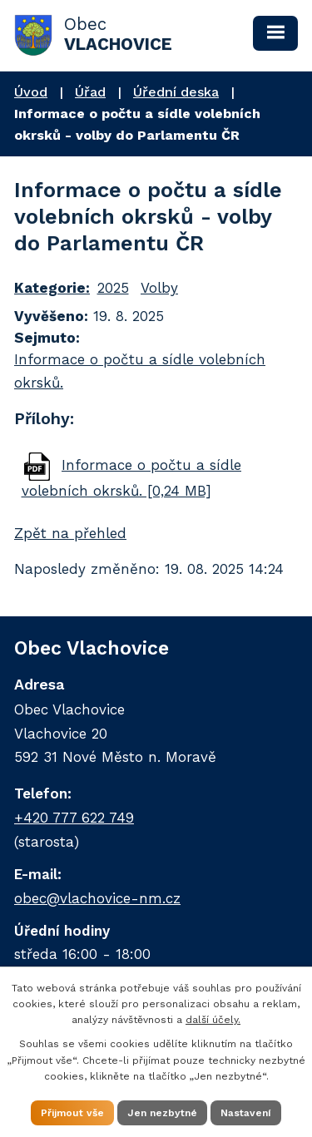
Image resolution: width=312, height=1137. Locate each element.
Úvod (30, 92)
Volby (159, 287)
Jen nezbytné (162, 1113)
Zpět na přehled (70, 533)
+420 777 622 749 (74, 817)
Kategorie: (52, 287)
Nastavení (245, 1113)
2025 (113, 287)
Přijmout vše (72, 1113)
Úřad (90, 92)
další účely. (213, 1020)
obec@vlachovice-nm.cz (97, 898)
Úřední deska (176, 92)
